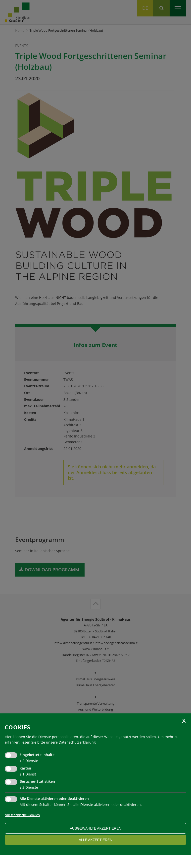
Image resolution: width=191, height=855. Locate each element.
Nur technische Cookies (22, 815)
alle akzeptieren (95, 840)
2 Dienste (29, 760)
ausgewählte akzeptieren (95, 828)
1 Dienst (28, 774)
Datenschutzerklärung (77, 742)
